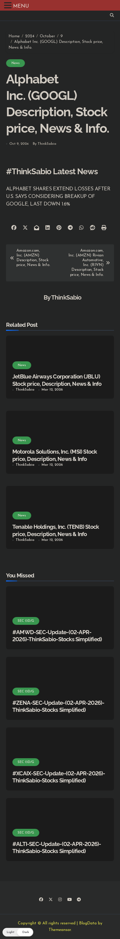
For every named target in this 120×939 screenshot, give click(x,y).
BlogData (88, 923)
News (15, 63)
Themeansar (60, 930)
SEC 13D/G (26, 621)
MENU (21, 6)
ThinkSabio (66, 297)
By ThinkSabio (44, 144)
